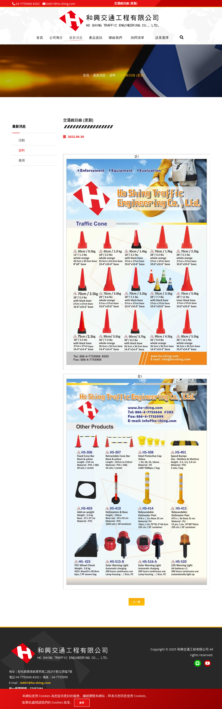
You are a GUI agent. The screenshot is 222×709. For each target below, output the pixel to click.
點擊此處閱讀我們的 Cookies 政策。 (47, 702)
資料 (112, 74)
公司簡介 (56, 37)
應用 (22, 160)
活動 (22, 140)
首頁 (39, 37)
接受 (81, 702)
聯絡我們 (115, 37)
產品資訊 (95, 37)
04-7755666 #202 (27, 4)
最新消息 (76, 37)
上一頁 (136, 601)
